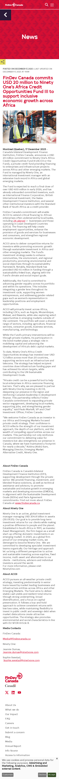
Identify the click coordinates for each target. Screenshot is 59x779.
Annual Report (13, 746)
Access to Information (17, 755)
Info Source (11, 751)
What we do (12, 710)
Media (8, 742)
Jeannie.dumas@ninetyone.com (21, 652)
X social (7, 692)
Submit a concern (15, 732)
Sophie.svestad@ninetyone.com (21, 660)
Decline (42, 775)
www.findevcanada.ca (27, 503)
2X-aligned (20, 221)
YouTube (19, 692)
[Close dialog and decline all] (57, 759)
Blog (7, 737)
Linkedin (13, 692)
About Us (10, 705)
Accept (51, 775)
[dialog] (29, 768)
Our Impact (11, 714)
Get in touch (12, 728)
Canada (10, 685)
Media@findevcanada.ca (17, 639)
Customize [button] (8, 775)
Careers (9, 723)
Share (3, 62)
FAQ (7, 719)
